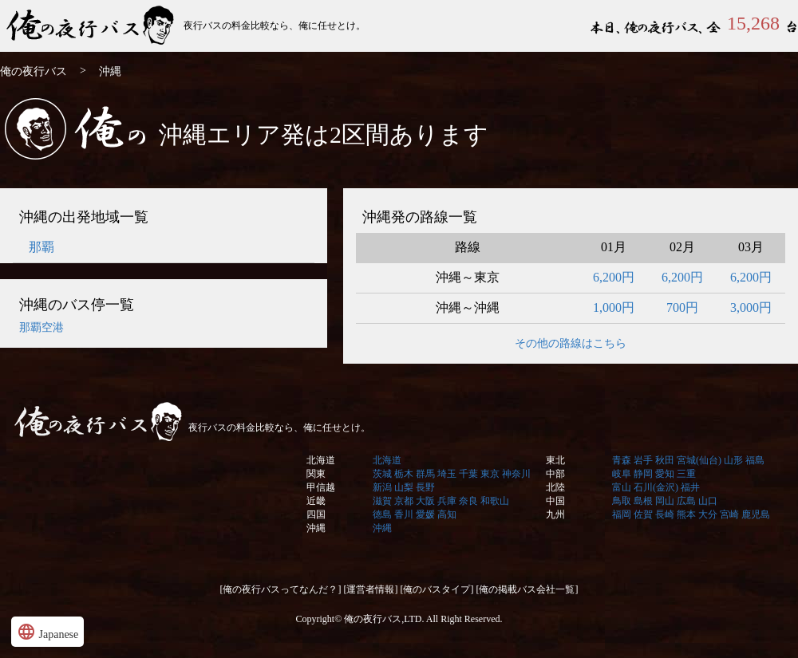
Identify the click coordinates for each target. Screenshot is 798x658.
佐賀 (643, 514)
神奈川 (516, 473)
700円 (682, 307)
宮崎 (729, 514)
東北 (555, 460)
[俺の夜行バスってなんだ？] (281, 589)
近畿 (316, 500)
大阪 (425, 500)
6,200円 (613, 277)
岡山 (664, 500)
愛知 (664, 473)
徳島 (382, 514)
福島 (754, 460)
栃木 (403, 473)
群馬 (425, 473)
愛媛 (425, 514)
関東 (316, 473)
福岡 (621, 514)
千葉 (468, 473)
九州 (555, 514)
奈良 (468, 500)
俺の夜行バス (92, 26)
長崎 (664, 514)
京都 (403, 500)
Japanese (47, 631)
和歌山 (494, 500)
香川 (403, 514)
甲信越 (320, 487)
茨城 (382, 473)
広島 (686, 500)
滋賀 (382, 500)
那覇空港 (41, 327)
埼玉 (446, 473)
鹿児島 (755, 514)
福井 (690, 487)
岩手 (643, 460)
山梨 (403, 487)
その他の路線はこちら (570, 343)
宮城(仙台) (699, 460)
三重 (686, 473)
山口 (707, 500)
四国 (316, 514)
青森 (621, 460)
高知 (446, 514)
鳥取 (621, 500)
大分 (707, 514)
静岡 (643, 473)
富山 (621, 487)
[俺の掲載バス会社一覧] (527, 589)
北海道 (320, 460)
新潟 (382, 487)
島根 (643, 500)
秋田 (664, 460)
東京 (490, 473)
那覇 (41, 247)
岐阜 (621, 473)
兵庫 (446, 500)
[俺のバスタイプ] (437, 589)
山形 (733, 460)
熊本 (686, 514)
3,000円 (751, 307)
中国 (555, 500)
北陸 (555, 487)
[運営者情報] (371, 589)
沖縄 (316, 528)
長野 (425, 487)
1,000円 (613, 307)
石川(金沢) (656, 487)
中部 (555, 473)
